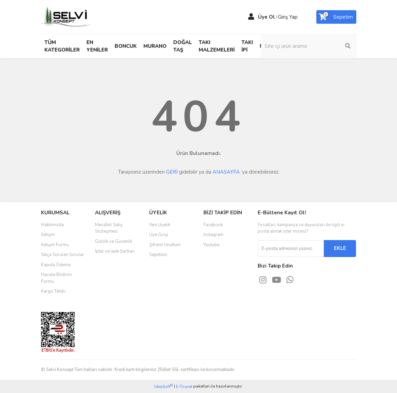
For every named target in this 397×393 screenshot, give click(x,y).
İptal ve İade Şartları (115, 251)
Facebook (213, 225)
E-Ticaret (184, 386)
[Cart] (336, 17)
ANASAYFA (226, 172)
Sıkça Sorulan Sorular (62, 255)
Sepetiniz (158, 255)
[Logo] (66, 16)
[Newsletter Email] (291, 248)
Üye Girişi (158, 235)
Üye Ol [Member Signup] (266, 17)
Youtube (211, 245)
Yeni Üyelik (159, 225)
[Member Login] (251, 17)
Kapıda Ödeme (56, 265)
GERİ (172, 172)
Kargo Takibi (53, 291)
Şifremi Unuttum (165, 245)
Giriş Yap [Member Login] (288, 17)
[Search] (320, 46)
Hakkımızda (52, 225)
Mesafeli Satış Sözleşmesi (108, 228)
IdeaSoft (163, 386)
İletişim (48, 235)
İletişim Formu (55, 245)
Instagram (213, 235)
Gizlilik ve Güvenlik (113, 241)
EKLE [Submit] (340, 248)
